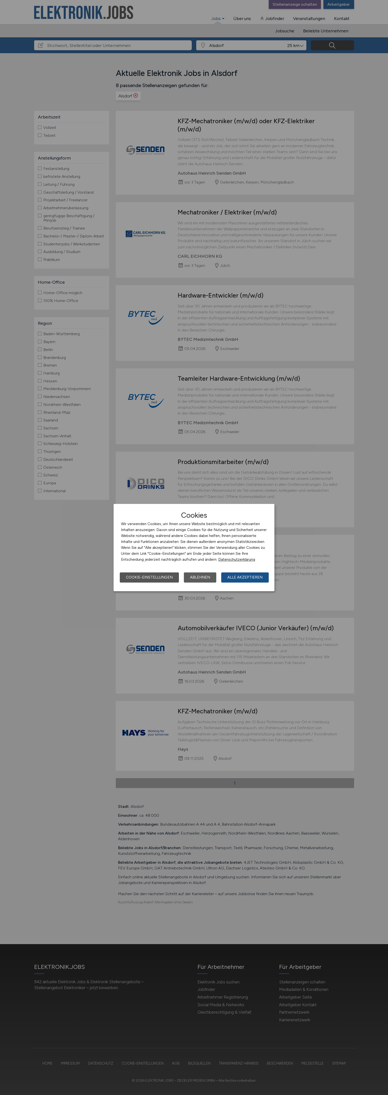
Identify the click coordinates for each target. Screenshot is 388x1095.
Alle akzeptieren (245, 577)
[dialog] (194, 547)
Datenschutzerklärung (236, 559)
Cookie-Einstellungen (149, 577)
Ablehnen (200, 577)
